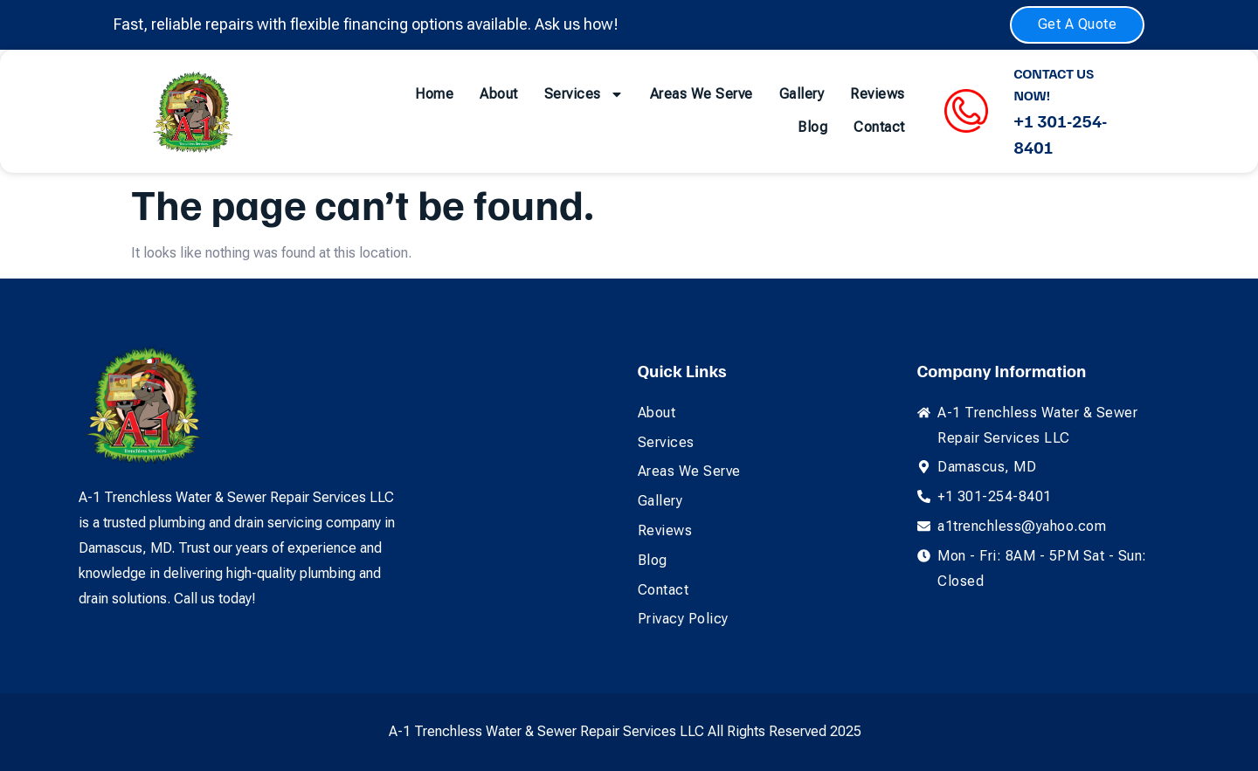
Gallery (802, 94)
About (499, 94)
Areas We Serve (701, 94)
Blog (812, 127)
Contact (879, 127)
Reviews (877, 94)
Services (584, 94)
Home (434, 94)
